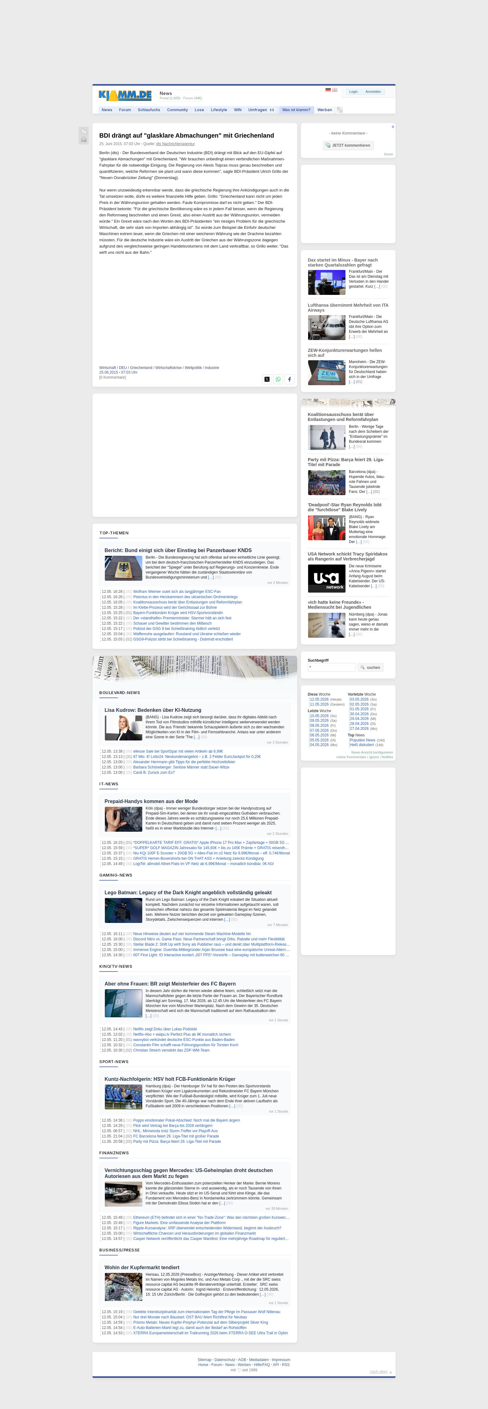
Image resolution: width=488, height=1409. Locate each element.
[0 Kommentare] (112, 377)
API (276, 1365)
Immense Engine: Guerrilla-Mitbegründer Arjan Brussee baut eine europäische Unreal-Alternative (213, 950)
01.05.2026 (359, 709)
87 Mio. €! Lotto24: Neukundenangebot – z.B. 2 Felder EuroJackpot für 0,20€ (197, 756)
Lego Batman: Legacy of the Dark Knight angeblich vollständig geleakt (188, 892)
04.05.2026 (319, 745)
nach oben (378, 1371)
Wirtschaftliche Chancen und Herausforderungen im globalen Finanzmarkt (194, 1233)
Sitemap (204, 1360)
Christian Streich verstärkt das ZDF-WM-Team (171, 1050)
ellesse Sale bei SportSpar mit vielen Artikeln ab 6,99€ (178, 751)
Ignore (374, 757)
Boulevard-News (119, 692)
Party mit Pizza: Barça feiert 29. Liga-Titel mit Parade (177, 1141)
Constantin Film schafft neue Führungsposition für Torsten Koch (185, 1045)
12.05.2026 (319, 699)
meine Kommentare (351, 757)
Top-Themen (114, 532)
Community (177, 109)
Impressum (281, 1360)
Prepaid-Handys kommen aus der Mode (151, 801)
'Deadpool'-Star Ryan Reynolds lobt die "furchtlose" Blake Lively (345, 507)
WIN (238, 109)
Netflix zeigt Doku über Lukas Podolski (165, 1029)
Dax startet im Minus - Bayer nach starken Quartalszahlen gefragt (343, 262)
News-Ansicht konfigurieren (372, 752)
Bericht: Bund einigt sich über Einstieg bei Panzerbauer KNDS (178, 550)
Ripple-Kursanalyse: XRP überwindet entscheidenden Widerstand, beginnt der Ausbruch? (207, 1228)
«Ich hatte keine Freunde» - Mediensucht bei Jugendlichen (339, 605)
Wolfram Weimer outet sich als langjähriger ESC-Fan (177, 591)
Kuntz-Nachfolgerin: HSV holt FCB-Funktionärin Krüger (170, 1079)
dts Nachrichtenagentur (175, 144)
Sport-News (114, 1061)
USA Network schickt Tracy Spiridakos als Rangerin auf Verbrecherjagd (347, 556)
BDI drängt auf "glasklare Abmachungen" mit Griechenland (186, 135)
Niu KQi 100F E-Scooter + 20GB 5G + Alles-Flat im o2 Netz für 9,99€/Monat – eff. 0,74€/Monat (211, 853)
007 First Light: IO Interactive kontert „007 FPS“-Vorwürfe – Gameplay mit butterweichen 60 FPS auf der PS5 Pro (226, 955)
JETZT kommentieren (347, 145)
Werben (324, 109)
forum (388, 154)
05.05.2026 (319, 740)
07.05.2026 (319, 730)
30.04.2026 (359, 714)
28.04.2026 (359, 723)
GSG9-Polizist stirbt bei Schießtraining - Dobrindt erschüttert (183, 639)
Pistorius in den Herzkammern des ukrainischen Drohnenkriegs (185, 597)
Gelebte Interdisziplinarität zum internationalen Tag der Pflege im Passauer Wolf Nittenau (206, 1312)
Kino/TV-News (115, 966)
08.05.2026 (319, 725)
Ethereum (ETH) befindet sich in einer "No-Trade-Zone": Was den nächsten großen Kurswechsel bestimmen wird (226, 1217)
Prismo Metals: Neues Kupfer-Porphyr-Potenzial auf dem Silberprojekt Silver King (200, 1322)
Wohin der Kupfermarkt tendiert (142, 1267)
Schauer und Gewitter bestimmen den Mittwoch (172, 623)
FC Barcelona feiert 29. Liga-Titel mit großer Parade (176, 1136)
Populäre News (362, 740)
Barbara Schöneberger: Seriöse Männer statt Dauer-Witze (181, 767)
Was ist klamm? (296, 109)
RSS (286, 1365)
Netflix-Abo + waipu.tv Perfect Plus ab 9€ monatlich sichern (182, 1034)
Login (354, 91)
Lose (199, 109)
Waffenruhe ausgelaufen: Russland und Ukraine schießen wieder (187, 634)
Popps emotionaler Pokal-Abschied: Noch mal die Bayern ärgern (186, 1120)
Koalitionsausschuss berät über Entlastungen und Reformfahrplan (187, 602)
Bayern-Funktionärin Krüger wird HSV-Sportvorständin (178, 613)
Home (203, 1365)
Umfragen (261, 109)
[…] (211, 577)
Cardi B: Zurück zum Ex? (154, 772)
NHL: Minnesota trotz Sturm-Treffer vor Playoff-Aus (175, 1131)
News (107, 109)
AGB (242, 1360)
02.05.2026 (359, 704)
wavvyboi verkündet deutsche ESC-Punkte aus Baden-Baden (184, 1040)
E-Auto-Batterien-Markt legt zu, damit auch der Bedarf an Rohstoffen (189, 1328)
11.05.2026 (319, 704)
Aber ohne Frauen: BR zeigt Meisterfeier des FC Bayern (170, 983)
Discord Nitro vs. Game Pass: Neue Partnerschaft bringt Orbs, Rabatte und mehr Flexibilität (208, 939)
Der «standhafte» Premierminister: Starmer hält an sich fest (182, 618)
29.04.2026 (359, 718)
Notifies (387, 757)
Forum (125, 109)
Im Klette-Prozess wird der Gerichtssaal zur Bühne (175, 607)
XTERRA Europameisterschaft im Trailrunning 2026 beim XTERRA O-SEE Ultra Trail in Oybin (210, 1333)
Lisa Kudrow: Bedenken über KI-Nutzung (153, 710)
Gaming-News (116, 874)
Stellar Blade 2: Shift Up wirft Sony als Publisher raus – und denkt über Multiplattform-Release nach (215, 944)
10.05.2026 (319, 716)
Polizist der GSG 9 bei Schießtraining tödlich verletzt (176, 628)
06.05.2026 (319, 735)
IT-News (109, 783)
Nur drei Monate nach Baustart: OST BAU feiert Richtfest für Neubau (190, 1317)
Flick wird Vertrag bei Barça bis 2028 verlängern (173, 1125)
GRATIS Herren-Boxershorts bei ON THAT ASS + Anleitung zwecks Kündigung (198, 858)
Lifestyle (219, 109)
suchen (370, 667)
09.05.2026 (319, 720)
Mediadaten (259, 1360)
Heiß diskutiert (362, 745)
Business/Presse (119, 1249)
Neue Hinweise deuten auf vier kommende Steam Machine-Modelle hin (192, 934)
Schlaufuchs (149, 109)
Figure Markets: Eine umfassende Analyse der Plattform (179, 1223)
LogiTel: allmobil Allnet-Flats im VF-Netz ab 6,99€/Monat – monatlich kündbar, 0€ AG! (203, 864)
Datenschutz (224, 1360)
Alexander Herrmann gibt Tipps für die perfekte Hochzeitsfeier (184, 762)
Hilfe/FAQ (262, 1365)
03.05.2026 (359, 699)
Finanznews (114, 1152)
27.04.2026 (359, 728)
